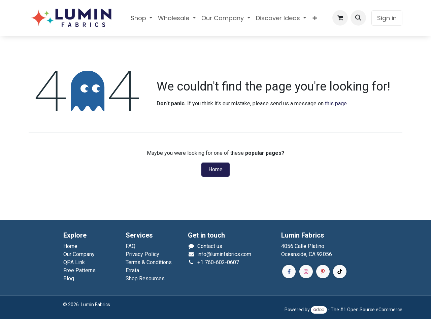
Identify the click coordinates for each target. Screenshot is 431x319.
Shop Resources (145, 278)
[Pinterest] (323, 271)
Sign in (387, 18)
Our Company (79, 254)
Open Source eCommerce (374, 309)
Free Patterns (79, 270)
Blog (68, 278)
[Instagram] (306, 271)
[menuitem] (142, 18)
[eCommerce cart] (340, 18)
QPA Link (74, 262)
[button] (358, 18)
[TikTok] (339, 271)
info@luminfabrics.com (224, 254)
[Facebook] (289, 271)
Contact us (209, 246)
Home (215, 170)
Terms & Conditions (149, 262)
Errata (132, 270)
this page (336, 103)
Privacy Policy (142, 254)
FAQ (130, 246)
